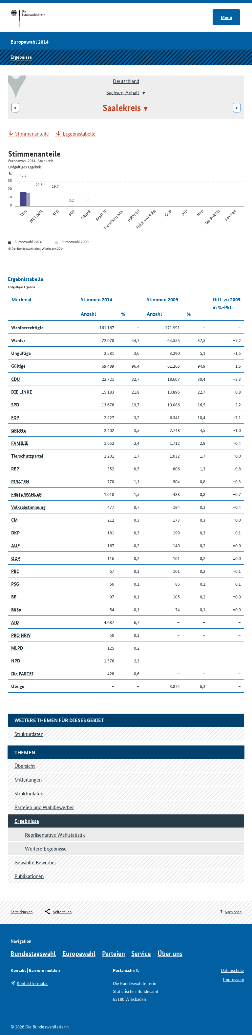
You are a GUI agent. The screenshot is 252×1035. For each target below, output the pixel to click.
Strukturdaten (28, 793)
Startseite (33, 19)
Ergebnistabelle (79, 134)
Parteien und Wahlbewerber (44, 807)
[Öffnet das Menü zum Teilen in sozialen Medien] (58, 912)
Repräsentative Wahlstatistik (55, 834)
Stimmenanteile (32, 134)
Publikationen (29, 876)
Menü (226, 17)
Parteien (113, 953)
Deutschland (126, 80)
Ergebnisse (21, 57)
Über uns (170, 953)
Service (141, 953)
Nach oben (233, 911)
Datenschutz (232, 970)
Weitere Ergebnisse (46, 848)
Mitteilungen (28, 779)
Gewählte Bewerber (35, 862)
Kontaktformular (32, 983)
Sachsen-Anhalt (122, 92)
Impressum (233, 979)
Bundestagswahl (33, 953)
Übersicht (24, 765)
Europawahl (78, 953)
